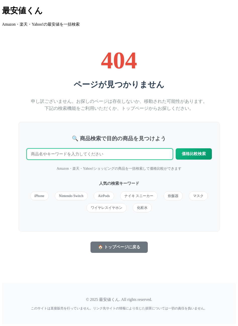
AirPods (104, 196)
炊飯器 (173, 196)
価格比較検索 (194, 154)
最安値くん (22, 10)
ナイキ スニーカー (139, 196)
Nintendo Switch (71, 196)
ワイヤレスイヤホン (106, 208)
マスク (198, 196)
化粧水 (142, 208)
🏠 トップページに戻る (119, 247)
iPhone (39, 196)
